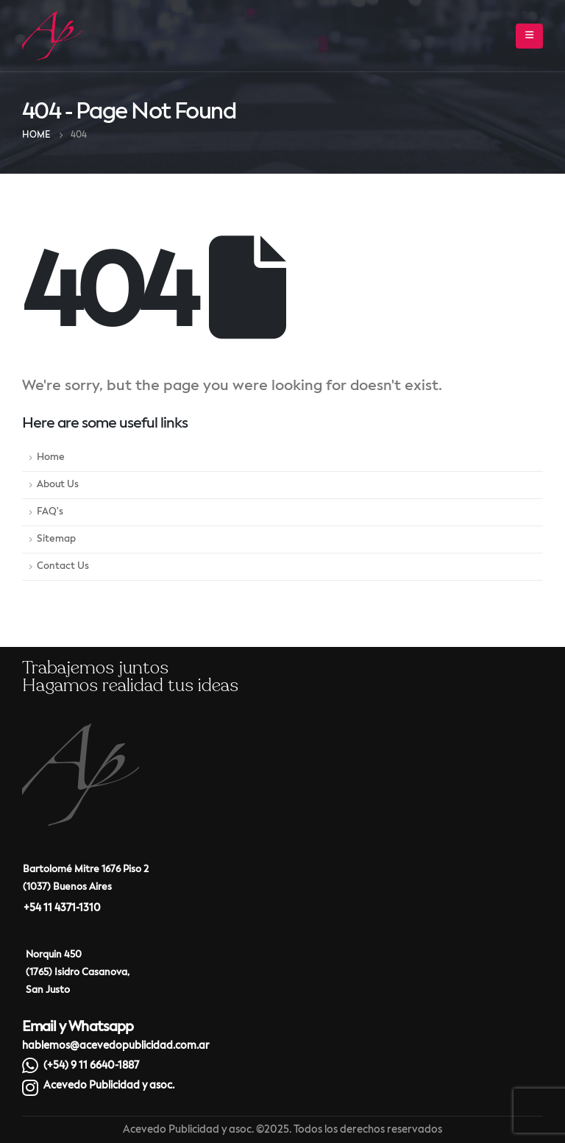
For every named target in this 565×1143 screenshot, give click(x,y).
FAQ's (50, 512)
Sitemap (56, 539)
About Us (58, 484)
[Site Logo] (52, 35)
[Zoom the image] (80, 733)
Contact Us (63, 566)
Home (51, 457)
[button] (529, 36)
